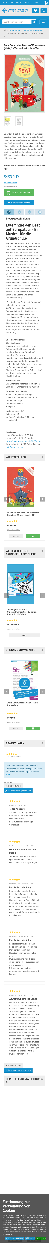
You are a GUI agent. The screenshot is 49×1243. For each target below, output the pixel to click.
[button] (24, 457)
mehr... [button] (16, 536)
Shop (4, 2)
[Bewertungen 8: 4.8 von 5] (12, 522)
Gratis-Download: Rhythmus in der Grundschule (22, 703)
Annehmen (41, 1238)
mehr (8, 775)
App (36, 2)
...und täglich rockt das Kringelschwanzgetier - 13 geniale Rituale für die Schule (22, 611)
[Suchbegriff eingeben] (16, 21)
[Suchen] (34, 21)
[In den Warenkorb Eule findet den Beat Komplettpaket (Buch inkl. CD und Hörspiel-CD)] (33, 536)
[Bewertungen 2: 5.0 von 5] (12, 621)
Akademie (16, 2)
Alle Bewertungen (14, 785)
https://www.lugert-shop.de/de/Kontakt (23, 441)
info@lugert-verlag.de (16, 447)
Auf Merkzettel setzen (19, 202)
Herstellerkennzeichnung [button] (23, 1080)
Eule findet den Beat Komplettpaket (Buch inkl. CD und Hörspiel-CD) (23, 513)
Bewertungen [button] (15, 743)
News (28, 2)
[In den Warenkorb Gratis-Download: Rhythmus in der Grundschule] (33, 728)
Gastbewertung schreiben (18, 790)
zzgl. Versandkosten (10, 183)
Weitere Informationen (14, 1238)
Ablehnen (30, 1238)
